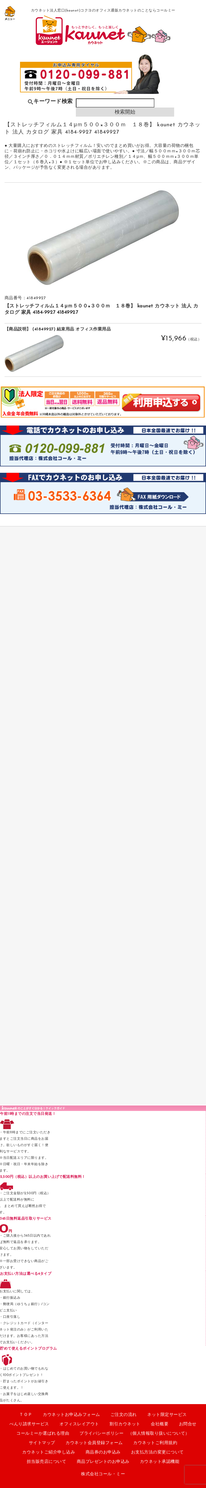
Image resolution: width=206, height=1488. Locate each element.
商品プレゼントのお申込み (103, 1462)
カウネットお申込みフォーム (71, 1415)
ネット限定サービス (167, 1415)
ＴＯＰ (25, 1415)
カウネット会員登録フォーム (94, 1443)
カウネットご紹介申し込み (48, 1452)
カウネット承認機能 (160, 1462)
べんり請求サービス (29, 1424)
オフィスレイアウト (79, 1424)
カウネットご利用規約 (155, 1443)
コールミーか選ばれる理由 (42, 1433)
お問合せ (188, 1424)
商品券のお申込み (103, 1452)
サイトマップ (42, 1443)
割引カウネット (125, 1424)
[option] (103, 237)
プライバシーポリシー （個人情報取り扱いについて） (134, 1433)
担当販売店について (46, 1462)
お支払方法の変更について (157, 1452)
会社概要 (159, 1424)
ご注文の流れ (123, 1415)
